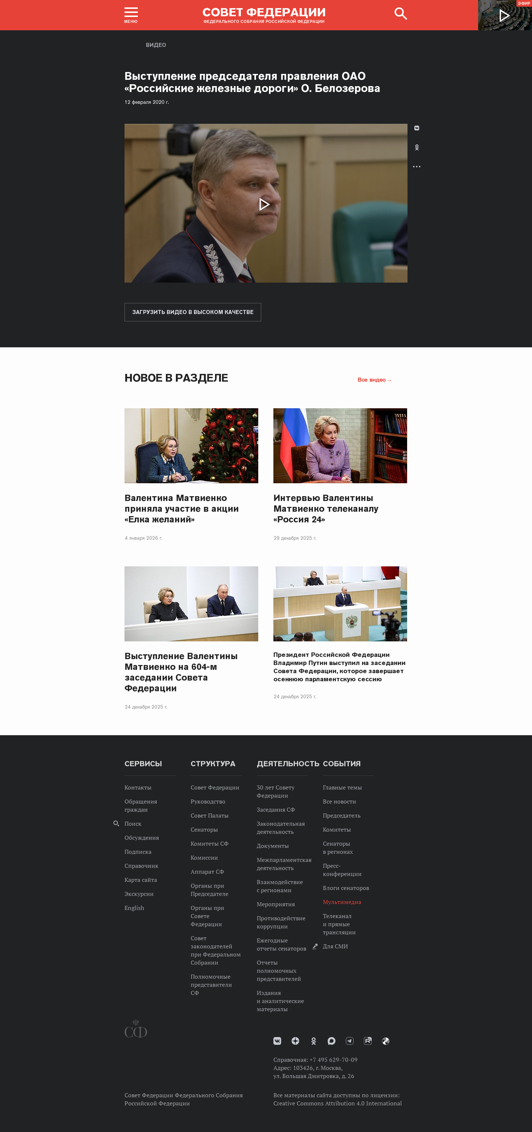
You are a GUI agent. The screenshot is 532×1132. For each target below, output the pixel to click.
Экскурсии (139, 893)
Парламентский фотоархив (385, 1041)
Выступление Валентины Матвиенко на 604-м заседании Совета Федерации (181, 672)
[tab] (416, 153)
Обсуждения (142, 837)
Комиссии (204, 857)
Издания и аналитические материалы (280, 1001)
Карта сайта (141, 879)
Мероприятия (276, 904)
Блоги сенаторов (346, 887)
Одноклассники (417, 147)
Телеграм (350, 1041)
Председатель (342, 815)
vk (277, 1041)
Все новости (339, 801)
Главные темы (342, 787)
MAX (331, 1041)
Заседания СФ (276, 809)
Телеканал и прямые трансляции (339, 924)
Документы (273, 845)
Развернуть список (416, 166)
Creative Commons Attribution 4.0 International (337, 1103)
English (134, 907)
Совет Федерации (215, 787)
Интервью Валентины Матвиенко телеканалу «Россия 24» (325, 508)
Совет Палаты (210, 815)
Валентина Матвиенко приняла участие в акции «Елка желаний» (182, 508)
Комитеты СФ (210, 843)
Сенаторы (204, 829)
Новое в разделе (176, 378)
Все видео (372, 379)
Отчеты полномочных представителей (279, 970)
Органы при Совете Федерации (207, 916)
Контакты (138, 787)
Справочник (141, 865)
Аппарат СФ (207, 871)
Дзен (295, 1041)
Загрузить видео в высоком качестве (192, 312)
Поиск (133, 823)
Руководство (208, 801)
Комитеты (337, 829)
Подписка (138, 851)
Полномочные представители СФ (211, 984)
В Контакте (417, 128)
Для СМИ (335, 946)
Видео (156, 45)
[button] (131, 15)
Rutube (368, 1041)
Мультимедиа (342, 902)
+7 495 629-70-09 (334, 1059)
